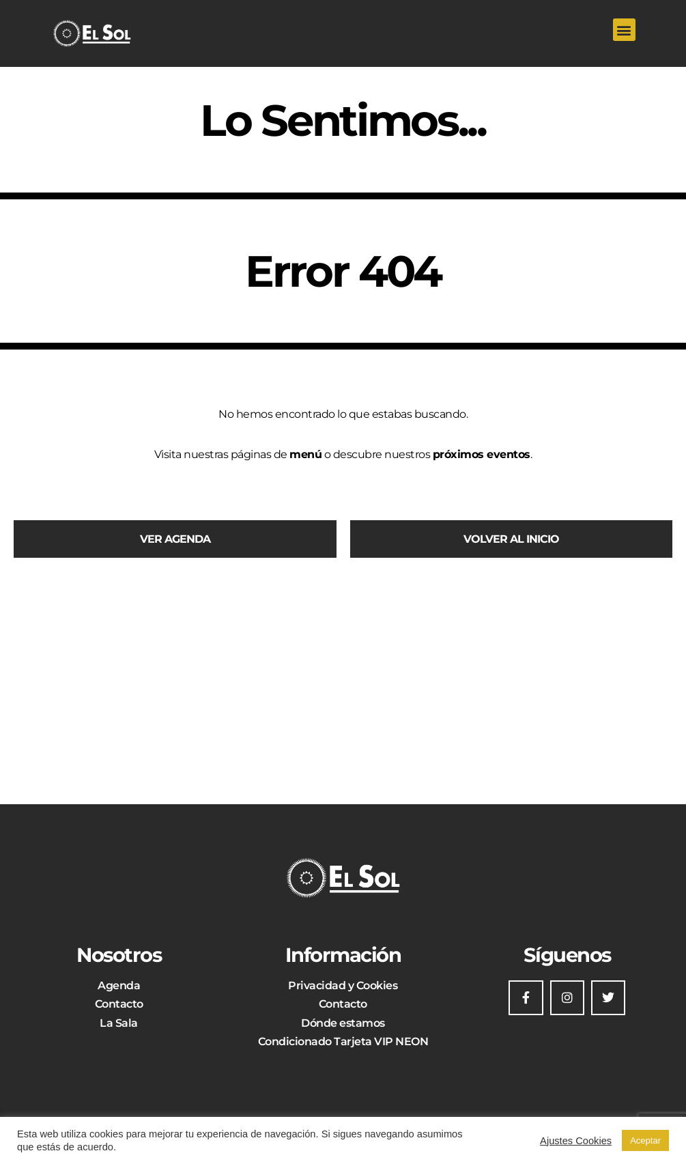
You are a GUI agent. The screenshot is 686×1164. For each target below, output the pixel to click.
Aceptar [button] (645, 1140)
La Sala (119, 1023)
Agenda (119, 985)
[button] (624, 29)
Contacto (119, 1003)
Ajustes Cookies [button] (576, 1140)
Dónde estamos (343, 1023)
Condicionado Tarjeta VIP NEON (343, 1041)
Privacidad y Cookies (342, 985)
